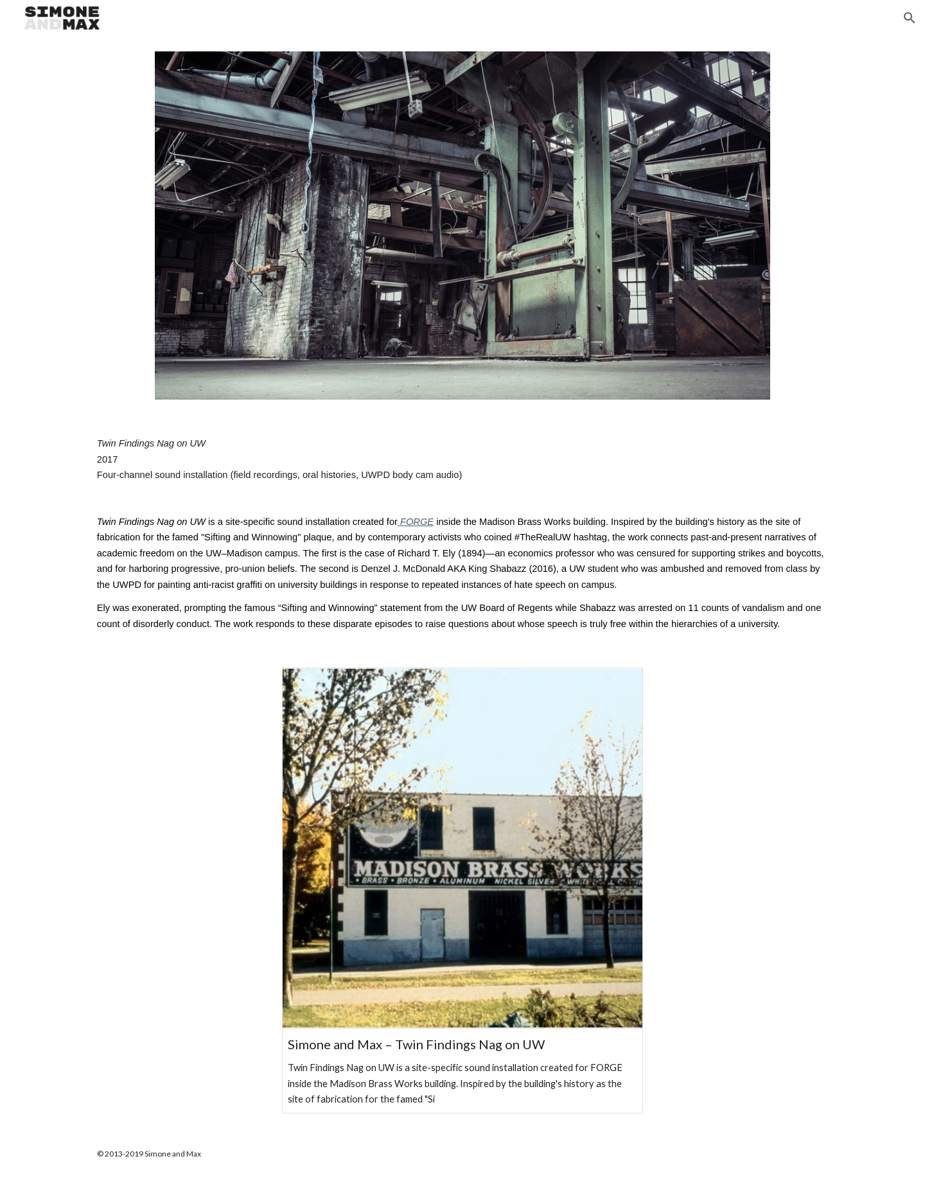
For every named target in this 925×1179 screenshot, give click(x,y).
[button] (909, 18)
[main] (462, 533)
